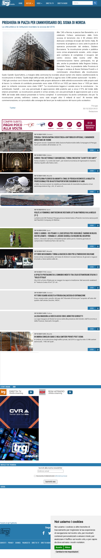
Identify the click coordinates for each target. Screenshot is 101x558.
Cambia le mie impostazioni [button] (67, 552)
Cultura (49, 155)
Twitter (13, 108)
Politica (49, 313)
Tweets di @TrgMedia (8, 523)
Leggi (95, 150)
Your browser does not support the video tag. (19, 368)
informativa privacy (61, 476)
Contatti (3, 542)
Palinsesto (26, 542)
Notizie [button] (29, 3)
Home (21, 3)
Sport (48, 210)
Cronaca (49, 134)
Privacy (11, 542)
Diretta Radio (62, 3)
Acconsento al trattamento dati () (51, 476)
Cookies (18, 542)
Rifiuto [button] (67, 547)
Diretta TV (50, 3)
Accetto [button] (59, 547)
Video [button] (39, 3)
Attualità (49, 176)
